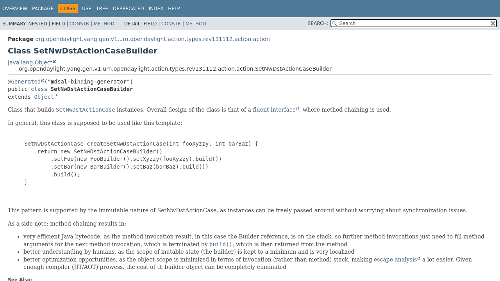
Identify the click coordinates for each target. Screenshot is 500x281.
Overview (14, 8)
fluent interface (274, 110)
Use (86, 8)
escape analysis (395, 259)
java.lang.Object (30, 62)
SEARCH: (318, 23)
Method (104, 24)
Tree (102, 8)
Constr (79, 24)
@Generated (24, 81)
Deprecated (128, 8)
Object (44, 97)
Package (43, 8)
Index (156, 8)
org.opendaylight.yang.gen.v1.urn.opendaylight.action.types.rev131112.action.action (152, 39)
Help (174, 8)
